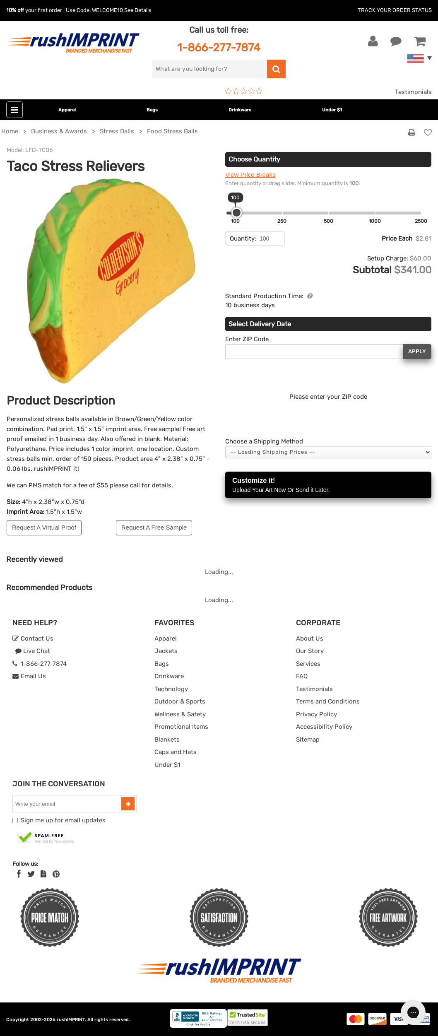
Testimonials (413, 92)
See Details (138, 10)
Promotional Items (181, 726)
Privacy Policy (316, 714)
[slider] (236, 212)
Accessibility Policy (324, 726)
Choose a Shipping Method (264, 441)
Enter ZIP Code (247, 339)
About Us (309, 638)
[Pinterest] (56, 874)
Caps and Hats (175, 752)
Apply (417, 351)
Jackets (166, 651)
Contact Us (32, 638)
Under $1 (332, 110)
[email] (67, 803)
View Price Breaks (250, 174)
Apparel (67, 110)
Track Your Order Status (395, 10)
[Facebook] (19, 874)
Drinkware (240, 110)
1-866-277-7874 (218, 47)
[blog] (43, 874)
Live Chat (32, 651)
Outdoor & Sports (179, 701)
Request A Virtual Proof (44, 527)
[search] (209, 69)
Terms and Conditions (328, 701)
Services (308, 663)
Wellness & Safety (180, 714)
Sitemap (308, 739)
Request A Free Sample (154, 527)
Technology (171, 689)
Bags (152, 110)
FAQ (302, 676)
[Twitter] (31, 874)
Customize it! (328, 485)
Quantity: (243, 238)
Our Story (310, 651)
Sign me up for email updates (63, 820)
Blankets (167, 739)
